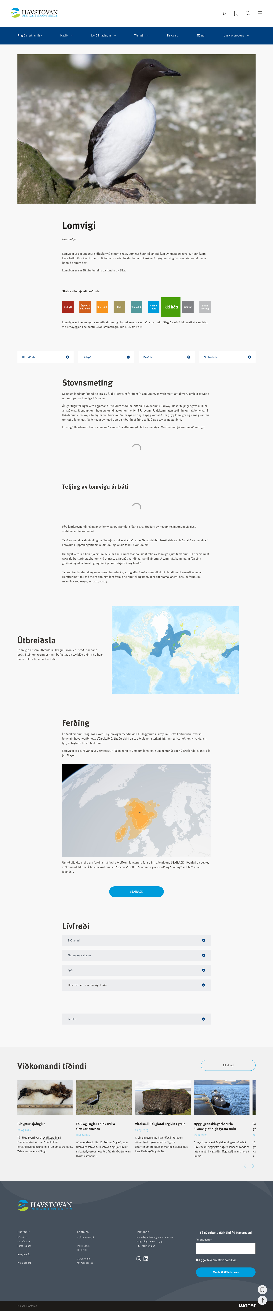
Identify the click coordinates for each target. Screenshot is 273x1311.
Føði (71, 970)
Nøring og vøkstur (79, 955)
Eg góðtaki (216, 1260)
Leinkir (72, 1019)
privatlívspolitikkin (225, 1260)
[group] (45, 1120)
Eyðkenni (74, 940)
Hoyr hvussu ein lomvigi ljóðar (88, 985)
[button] (253, 1166)
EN (225, 13)
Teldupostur (204, 1239)
